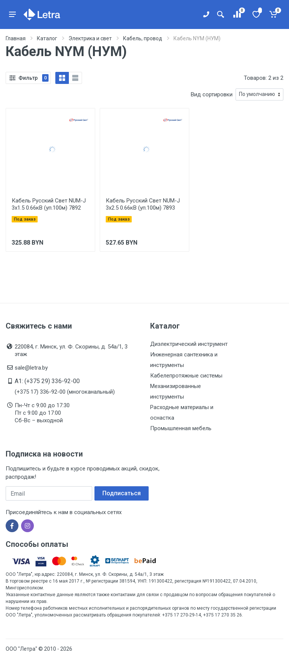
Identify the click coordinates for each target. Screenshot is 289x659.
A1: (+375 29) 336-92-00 (47, 381)
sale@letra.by (31, 367)
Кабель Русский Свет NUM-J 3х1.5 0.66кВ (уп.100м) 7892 (49, 204)
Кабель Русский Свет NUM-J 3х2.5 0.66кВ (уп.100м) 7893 (143, 204)
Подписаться (121, 493)
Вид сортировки (212, 94)
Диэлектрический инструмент (189, 344)
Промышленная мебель (180, 428)
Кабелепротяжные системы (186, 375)
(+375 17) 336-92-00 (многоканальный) (65, 391)
